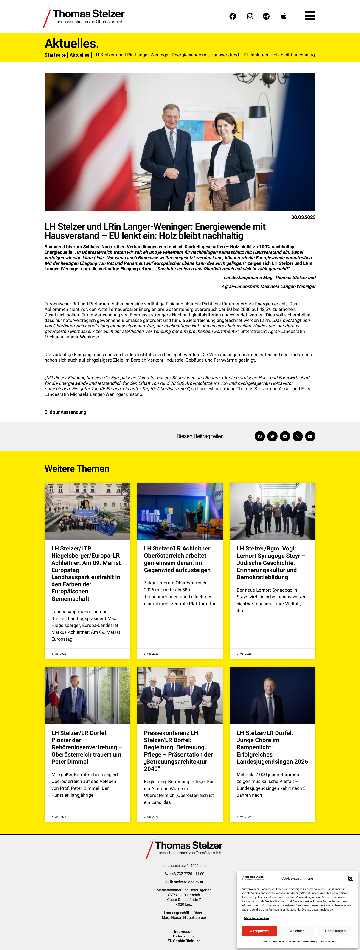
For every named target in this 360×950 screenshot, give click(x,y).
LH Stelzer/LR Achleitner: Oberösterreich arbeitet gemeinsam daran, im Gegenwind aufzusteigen (178, 559)
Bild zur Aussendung (65, 412)
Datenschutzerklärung (301, 941)
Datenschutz (184, 936)
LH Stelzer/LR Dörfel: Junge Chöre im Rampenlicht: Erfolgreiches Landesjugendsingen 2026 (272, 747)
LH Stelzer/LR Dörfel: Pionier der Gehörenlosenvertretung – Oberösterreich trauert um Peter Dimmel (87, 747)
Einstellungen (335, 930)
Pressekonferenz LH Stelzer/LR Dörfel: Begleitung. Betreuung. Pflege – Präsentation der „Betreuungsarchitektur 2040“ (178, 751)
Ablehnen (297, 930)
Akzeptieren (259, 930)
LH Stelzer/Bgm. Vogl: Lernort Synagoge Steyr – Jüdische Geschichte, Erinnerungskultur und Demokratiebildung (271, 563)
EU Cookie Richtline (184, 940)
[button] (351, 878)
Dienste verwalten (256, 918)
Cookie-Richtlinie (272, 941)
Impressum (327, 941)
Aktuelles (79, 55)
